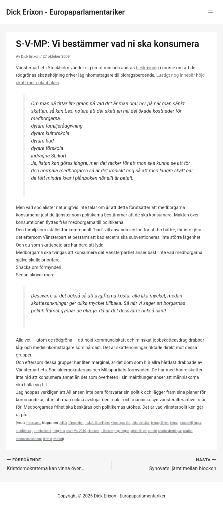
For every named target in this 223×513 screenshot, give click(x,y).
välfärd (58, 439)
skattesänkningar (170, 431)
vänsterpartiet (120, 422)
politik (63, 422)
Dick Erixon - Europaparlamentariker (65, 12)
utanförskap (24, 431)
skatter (187, 431)
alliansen (107, 431)
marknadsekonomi (29, 439)
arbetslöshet (42, 431)
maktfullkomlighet (97, 422)
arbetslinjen (139, 431)
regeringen (121, 431)
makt (70, 431)
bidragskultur (140, 422)
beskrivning (147, 67)
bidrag (174, 422)
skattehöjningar (190, 422)
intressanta (33, 422)
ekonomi (93, 431)
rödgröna (58, 431)
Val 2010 (80, 431)
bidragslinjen (160, 422)
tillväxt (47, 439)
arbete (152, 431)
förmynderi (75, 422)
